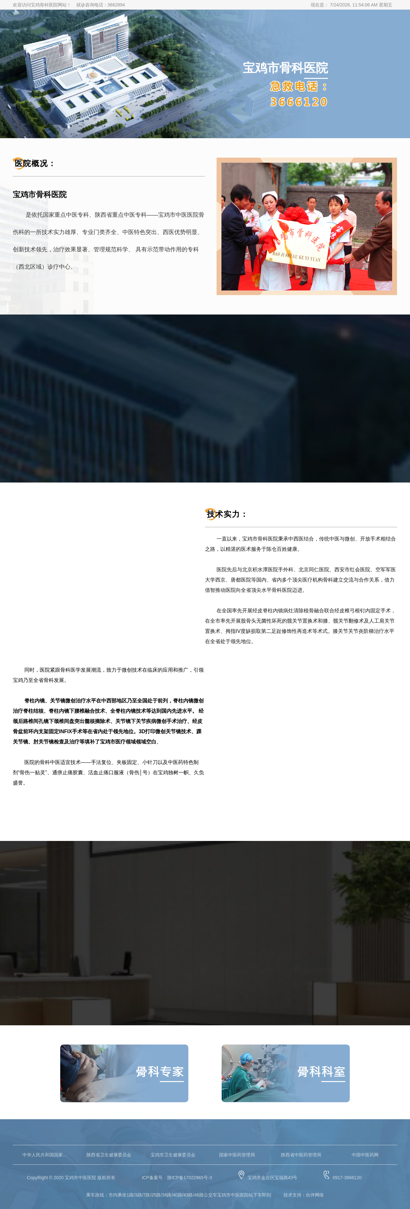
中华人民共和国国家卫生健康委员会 (44, 1154)
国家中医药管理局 (237, 1154)
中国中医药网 (365, 1154)
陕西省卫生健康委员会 (108, 1154)
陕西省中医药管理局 (301, 1154)
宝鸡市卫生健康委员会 (173, 1154)
